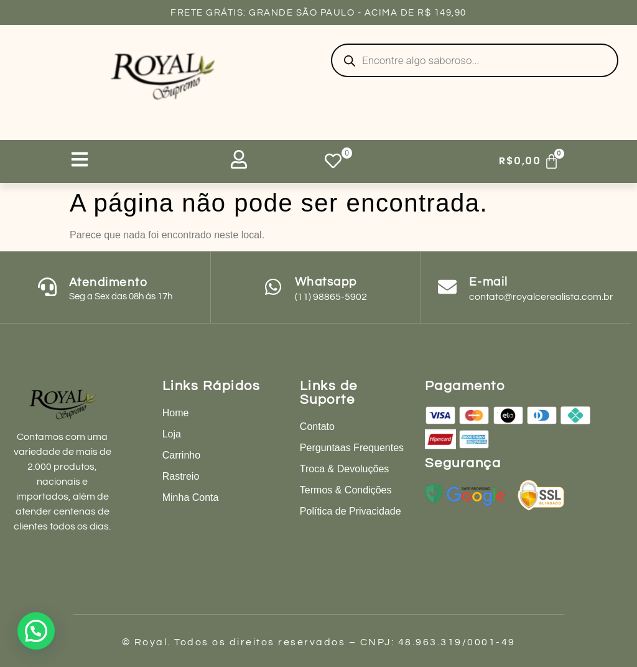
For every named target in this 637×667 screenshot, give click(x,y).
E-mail (488, 282)
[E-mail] (447, 287)
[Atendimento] (47, 287)
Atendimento (108, 282)
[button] (36, 631)
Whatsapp (326, 282)
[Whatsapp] (273, 287)
